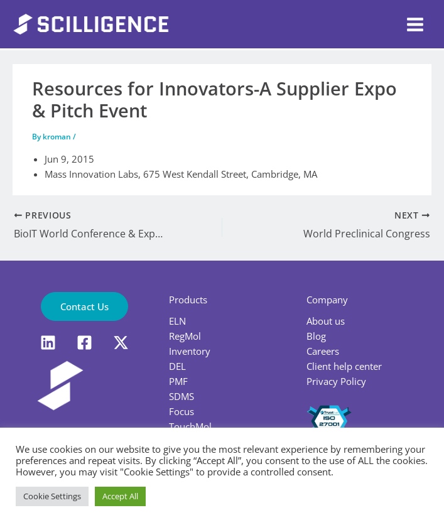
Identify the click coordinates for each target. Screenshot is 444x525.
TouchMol (190, 426)
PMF (178, 381)
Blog (316, 336)
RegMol (185, 336)
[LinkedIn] (48, 342)
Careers (322, 351)
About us (325, 321)
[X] (121, 342)
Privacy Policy (336, 381)
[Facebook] (84, 342)
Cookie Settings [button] (52, 496)
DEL (177, 366)
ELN (177, 321)
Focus (181, 411)
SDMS (181, 396)
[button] (84, 307)
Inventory (189, 351)
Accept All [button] (120, 496)
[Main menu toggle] (415, 24)
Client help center (344, 366)
